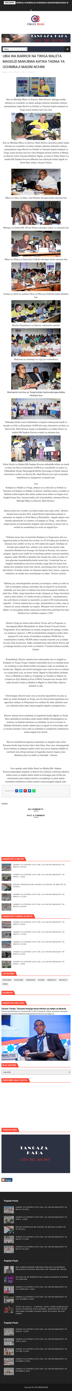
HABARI (31, 72)
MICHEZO (63, 980)
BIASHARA (7, 980)
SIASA (5, 984)
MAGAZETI (52, 980)
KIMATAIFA (30, 980)
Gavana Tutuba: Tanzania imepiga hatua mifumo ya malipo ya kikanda (33, 1009)
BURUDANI (18, 980)
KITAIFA (41, 980)
